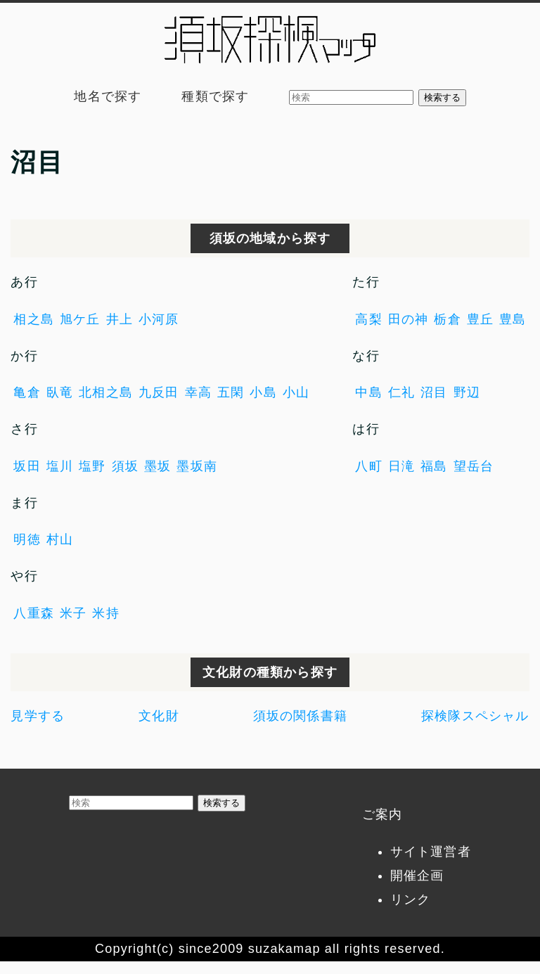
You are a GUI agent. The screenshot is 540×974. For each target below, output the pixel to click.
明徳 (26, 539)
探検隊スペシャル (475, 716)
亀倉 (26, 392)
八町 (368, 466)
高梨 (368, 319)
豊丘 (480, 319)
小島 (263, 392)
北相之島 (106, 392)
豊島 (512, 319)
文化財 (159, 716)
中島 (368, 392)
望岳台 (474, 466)
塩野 (92, 466)
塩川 (59, 466)
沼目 (433, 392)
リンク (410, 899)
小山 (296, 392)
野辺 (467, 392)
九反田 (159, 392)
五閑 (230, 392)
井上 (119, 319)
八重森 (33, 613)
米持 (105, 613)
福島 (433, 466)
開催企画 (417, 876)
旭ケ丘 (80, 319)
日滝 (401, 466)
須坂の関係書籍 (300, 716)
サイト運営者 (430, 852)
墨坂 (157, 466)
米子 (73, 613)
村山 (59, 539)
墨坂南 (196, 466)
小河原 (159, 319)
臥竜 (59, 392)
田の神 (408, 319)
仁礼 (401, 392)
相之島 (33, 319)
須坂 (125, 466)
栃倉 (447, 319)
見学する (38, 716)
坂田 (26, 466)
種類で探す (215, 96)
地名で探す (107, 96)
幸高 (198, 392)
